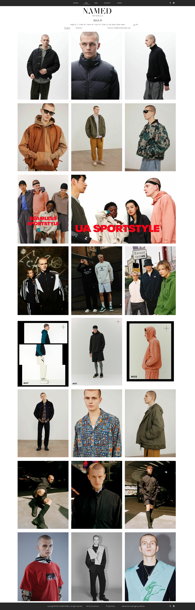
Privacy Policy (110, 606)
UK (134, 25)
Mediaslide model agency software (133, 606)
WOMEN (75, 3)
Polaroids (79, 28)
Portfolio (67, 28)
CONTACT (107, 3)
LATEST (119, 3)
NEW (96, 3)
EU (137, 25)
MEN (86, 3)
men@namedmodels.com (122, 28)
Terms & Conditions (92, 606)
